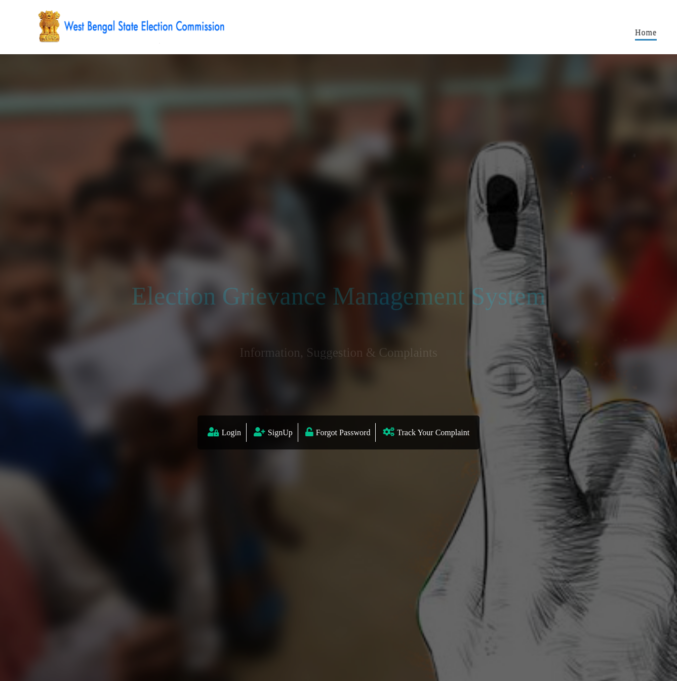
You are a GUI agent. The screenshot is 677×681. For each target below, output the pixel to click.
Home (646, 32)
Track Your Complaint (433, 432)
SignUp (280, 432)
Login (231, 432)
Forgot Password (343, 432)
